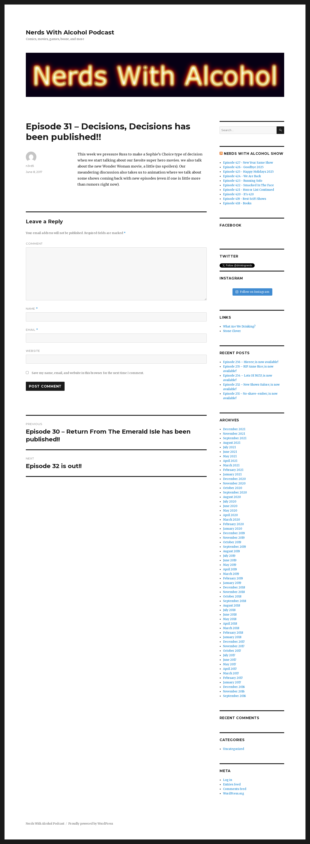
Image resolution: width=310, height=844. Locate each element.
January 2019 (232, 583)
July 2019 (229, 556)
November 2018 (234, 592)
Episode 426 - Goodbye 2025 (243, 167)
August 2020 (232, 497)
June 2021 (230, 452)
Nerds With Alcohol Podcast (70, 32)
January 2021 (232, 474)
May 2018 (229, 619)
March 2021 (231, 465)
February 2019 (233, 578)
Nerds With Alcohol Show (254, 154)
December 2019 (234, 533)
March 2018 (231, 628)
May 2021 (230, 456)
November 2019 (234, 538)
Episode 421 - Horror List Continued (248, 190)
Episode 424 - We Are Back (242, 176)
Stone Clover (232, 331)
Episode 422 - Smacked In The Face (248, 185)
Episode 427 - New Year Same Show (248, 162)
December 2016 (234, 687)
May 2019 (229, 565)
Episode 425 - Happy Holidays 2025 (248, 172)
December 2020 (234, 479)
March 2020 (231, 519)
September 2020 (235, 492)
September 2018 (234, 601)
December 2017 (234, 642)
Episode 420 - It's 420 (238, 194)
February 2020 (233, 524)
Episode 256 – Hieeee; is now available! (250, 362)
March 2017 (231, 673)
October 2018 (232, 596)
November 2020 (234, 483)
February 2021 (233, 470)
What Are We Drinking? (239, 326)
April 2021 (230, 461)
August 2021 (231, 443)
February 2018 (233, 633)
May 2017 (229, 664)
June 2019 (229, 560)
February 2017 (233, 678)
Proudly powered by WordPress (90, 823)
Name (32, 308)
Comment (34, 243)
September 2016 (234, 696)
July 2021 (229, 447)
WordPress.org (233, 793)
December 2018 (234, 587)
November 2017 (233, 646)
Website (33, 350)
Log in (227, 780)
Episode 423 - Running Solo (242, 181)
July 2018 (229, 610)
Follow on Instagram (252, 292)
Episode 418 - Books (237, 203)
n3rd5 (30, 166)
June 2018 (230, 614)
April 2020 (230, 515)
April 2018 (230, 623)
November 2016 (234, 691)
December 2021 (234, 429)
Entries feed (232, 784)
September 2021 (234, 438)
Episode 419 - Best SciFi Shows (244, 199)
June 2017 (229, 660)
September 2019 (234, 547)
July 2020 (229, 501)
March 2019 (231, 574)
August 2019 (231, 551)
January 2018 (232, 637)
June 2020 (230, 506)
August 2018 (231, 605)
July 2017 (229, 655)
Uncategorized (233, 749)
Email (32, 330)
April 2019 (230, 569)
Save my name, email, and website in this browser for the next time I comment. (88, 373)
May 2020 (230, 510)
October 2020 (232, 488)
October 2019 (232, 542)
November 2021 (234, 434)
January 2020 (232, 529)
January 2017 (232, 682)
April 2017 (230, 669)
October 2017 (232, 651)
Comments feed (234, 789)
